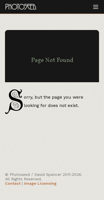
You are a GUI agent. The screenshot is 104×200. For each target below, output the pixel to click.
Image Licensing (40, 183)
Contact (13, 183)
